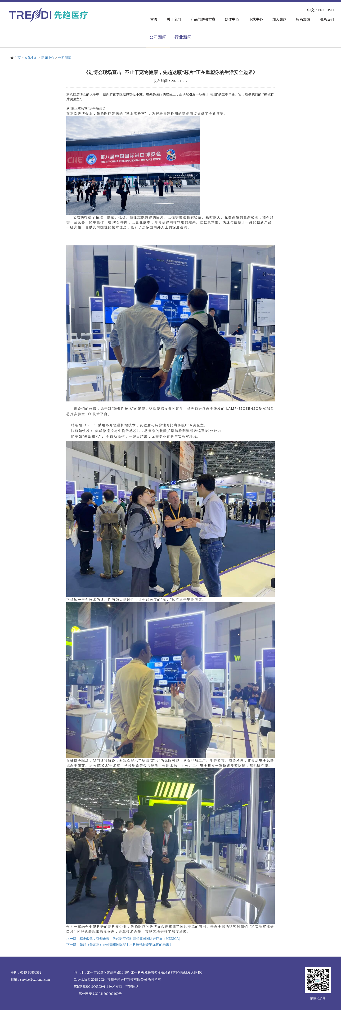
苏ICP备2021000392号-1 (91, 986)
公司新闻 (64, 58)
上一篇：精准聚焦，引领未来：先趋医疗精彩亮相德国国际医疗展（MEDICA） (124, 938)
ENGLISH (326, 10)
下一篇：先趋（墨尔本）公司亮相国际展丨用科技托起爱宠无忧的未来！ (119, 944)
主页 (17, 58)
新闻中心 (47, 58)
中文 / (312, 10)
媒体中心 (31, 58)
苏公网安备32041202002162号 (100, 994)
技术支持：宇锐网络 (124, 986)
